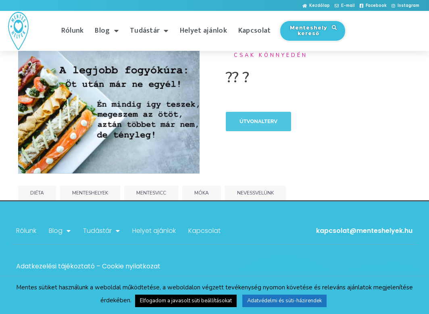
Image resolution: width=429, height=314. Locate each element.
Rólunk (72, 31)
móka (201, 193)
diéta (37, 193)
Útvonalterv (258, 121)
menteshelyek (90, 193)
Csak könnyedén (271, 55)
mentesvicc (151, 193)
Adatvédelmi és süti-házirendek (284, 300)
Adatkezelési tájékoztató (55, 266)
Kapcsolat (254, 31)
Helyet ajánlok (203, 31)
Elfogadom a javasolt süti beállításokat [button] (186, 300)
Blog (107, 30)
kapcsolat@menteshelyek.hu (364, 230)
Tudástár (149, 30)
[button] (316, 6)
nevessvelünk (255, 193)
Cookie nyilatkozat (131, 266)
